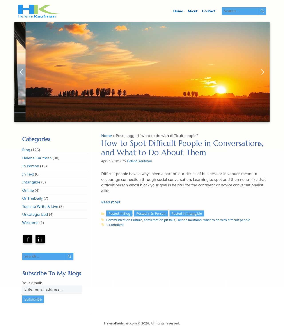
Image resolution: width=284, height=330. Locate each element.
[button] (21, 71)
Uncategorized (35, 214)
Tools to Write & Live (40, 206)
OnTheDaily (32, 198)
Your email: (32, 282)
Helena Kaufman (189, 220)
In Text (28, 174)
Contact (208, 11)
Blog (26, 149)
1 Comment (115, 225)
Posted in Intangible (187, 213)
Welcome (30, 222)
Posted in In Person (151, 213)
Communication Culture (124, 220)
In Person (30, 165)
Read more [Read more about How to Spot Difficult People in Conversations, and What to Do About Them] (110, 202)
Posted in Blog (119, 213)
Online (28, 190)
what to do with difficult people (226, 220)
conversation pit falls (159, 220)
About (192, 11)
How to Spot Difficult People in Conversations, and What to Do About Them (182, 147)
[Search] (262, 11)
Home (178, 11)
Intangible (31, 182)
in (40, 239)
